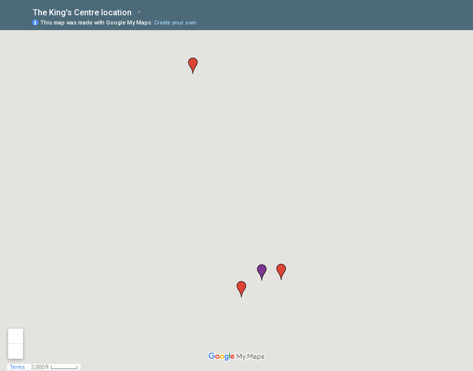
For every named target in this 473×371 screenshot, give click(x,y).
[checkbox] (139, 11)
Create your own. (176, 22)
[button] (262, 272)
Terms (17, 367)
